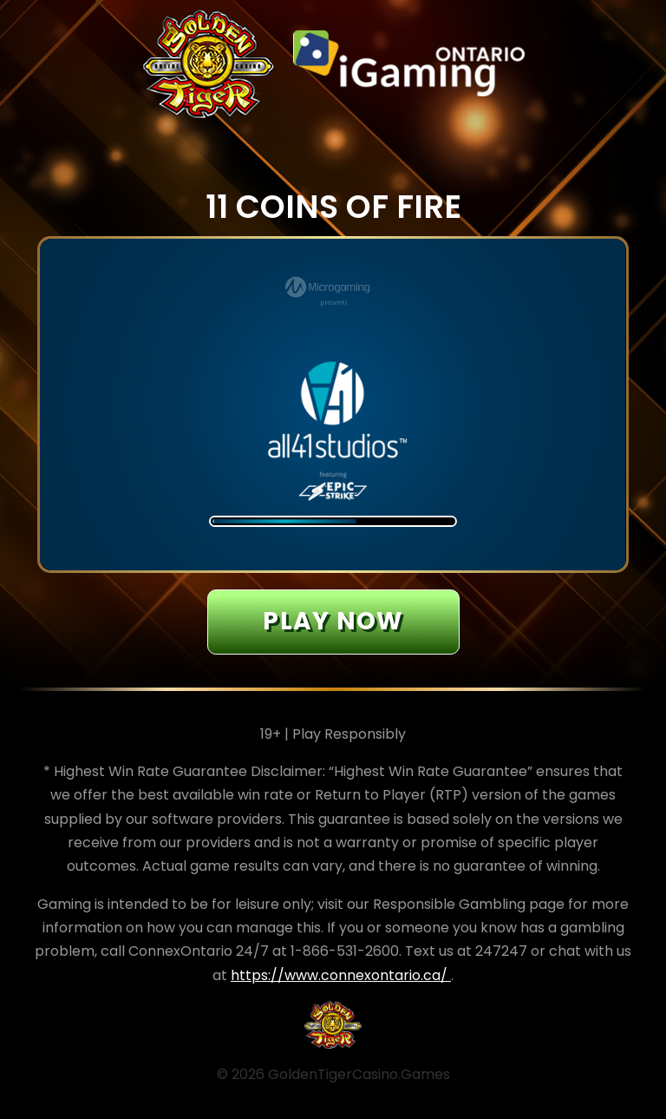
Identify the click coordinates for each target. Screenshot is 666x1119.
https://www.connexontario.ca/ (341, 975)
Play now (332, 621)
